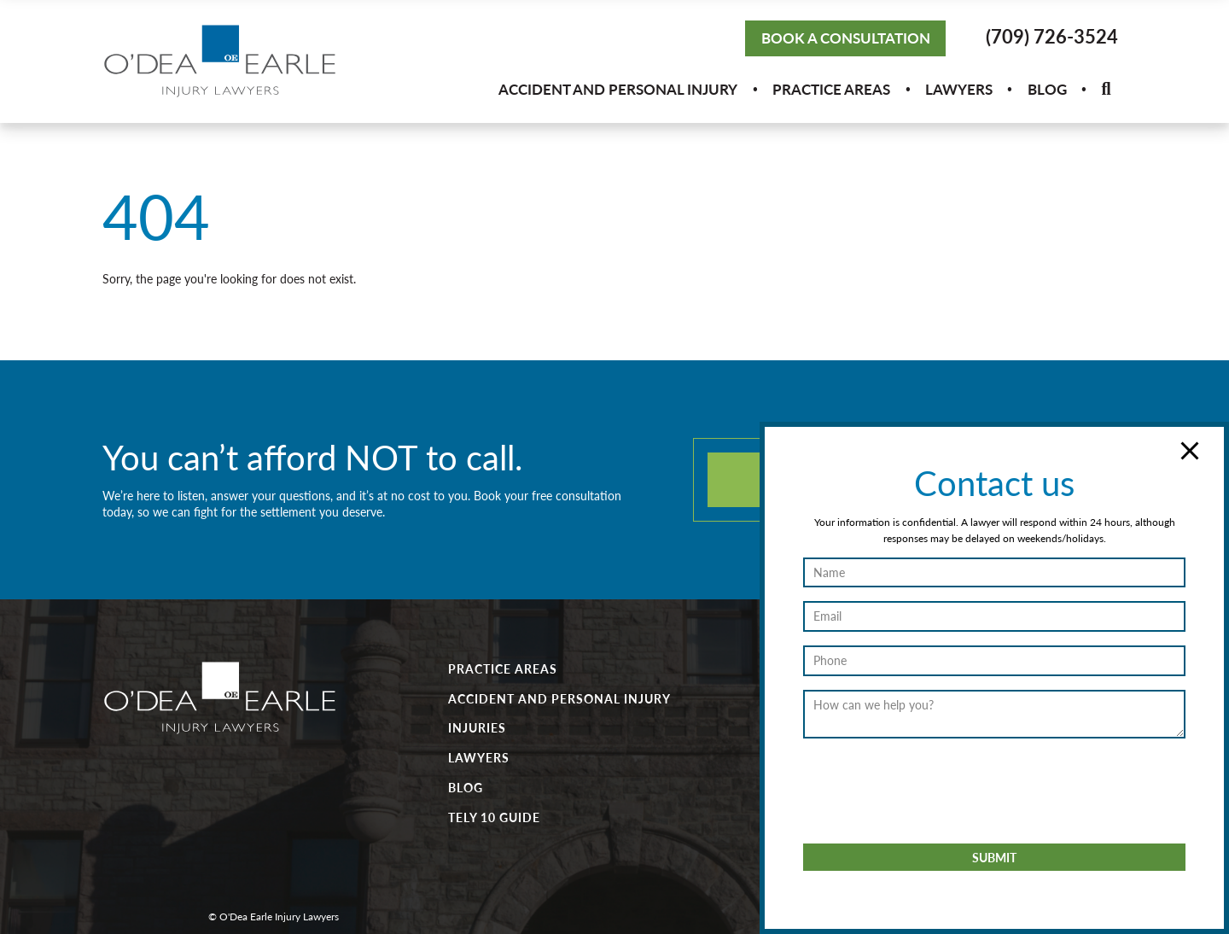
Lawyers (959, 89)
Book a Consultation (845, 37)
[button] (1106, 90)
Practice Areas (831, 89)
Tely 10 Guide (494, 817)
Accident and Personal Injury (617, 89)
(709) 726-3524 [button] (1052, 36)
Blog (1047, 89)
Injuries (477, 727)
